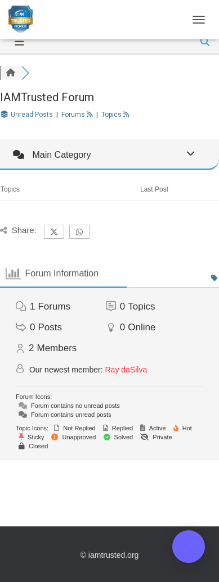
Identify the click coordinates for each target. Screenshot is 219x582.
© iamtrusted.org (110, 555)
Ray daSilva (126, 369)
